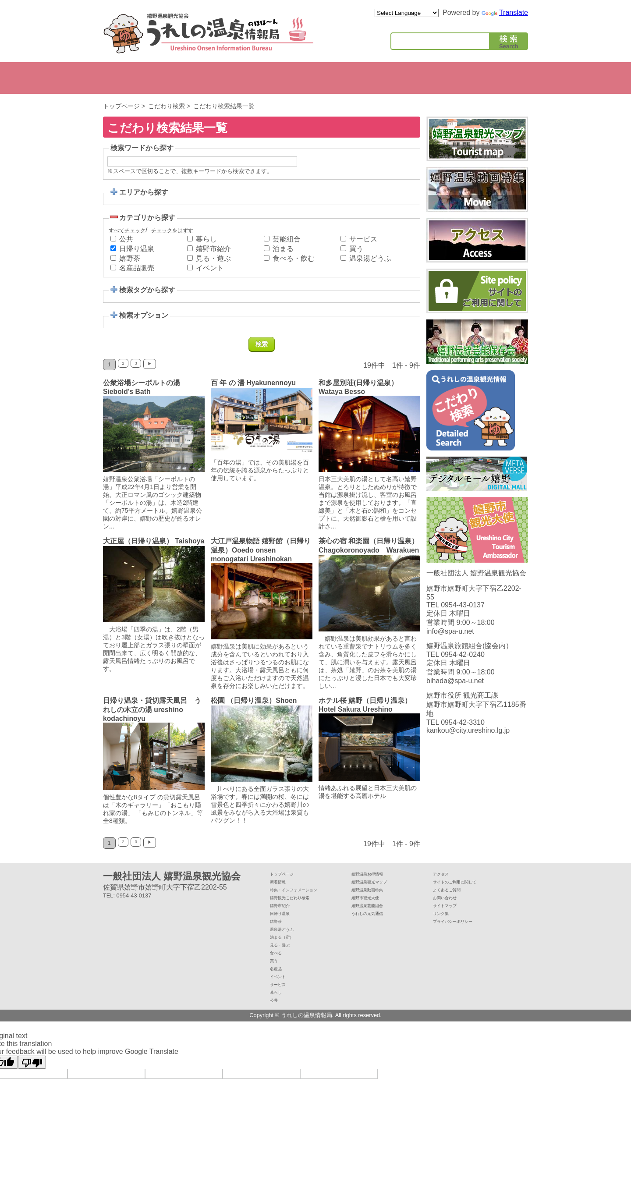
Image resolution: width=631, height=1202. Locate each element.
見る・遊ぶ (213, 258)
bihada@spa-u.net (455, 692)
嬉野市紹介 (126, 78)
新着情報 (281, 889)
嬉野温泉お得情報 (374, 881)
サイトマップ (450, 914)
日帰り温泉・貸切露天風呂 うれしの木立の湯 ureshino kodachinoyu (152, 717)
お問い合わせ (450, 906)
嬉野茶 (129, 258)
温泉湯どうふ (370, 258)
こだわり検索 (166, 106)
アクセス (444, 881)
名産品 (278, 981)
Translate (505, 12)
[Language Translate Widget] (407, 13)
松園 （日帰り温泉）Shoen (254, 708)
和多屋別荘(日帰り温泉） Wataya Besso (362, 387)
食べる (278, 964)
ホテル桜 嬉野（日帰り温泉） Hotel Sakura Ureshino (407, 713)
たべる (265, 78)
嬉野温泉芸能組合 (374, 914)
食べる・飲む (294, 258)
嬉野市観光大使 (371, 906)
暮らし (451, 78)
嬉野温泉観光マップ (377, 889)
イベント (358, 78)
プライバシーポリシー (461, 931)
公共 (498, 78)
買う (356, 248)
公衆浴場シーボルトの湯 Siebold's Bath (145, 387)
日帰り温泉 (136, 248)
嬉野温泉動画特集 (374, 898)
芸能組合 (287, 239)
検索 (508, 42)
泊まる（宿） (287, 948)
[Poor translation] (32, 1077)
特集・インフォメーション (304, 898)
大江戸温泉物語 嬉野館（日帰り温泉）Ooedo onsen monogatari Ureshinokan (261, 550)
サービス (405, 78)
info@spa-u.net (450, 643)
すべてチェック (127, 230)
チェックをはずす (172, 230)
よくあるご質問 (453, 898)
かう (312, 78)
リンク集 (444, 923)
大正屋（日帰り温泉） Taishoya (138, 545)
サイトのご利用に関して (464, 889)
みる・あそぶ (219, 78)
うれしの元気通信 (374, 923)
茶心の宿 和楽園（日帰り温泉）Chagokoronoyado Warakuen (368, 550)
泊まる (172, 78)
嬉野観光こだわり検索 (298, 906)
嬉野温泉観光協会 (208, 33)
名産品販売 (136, 268)
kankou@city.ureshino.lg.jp (468, 742)
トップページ (121, 106)
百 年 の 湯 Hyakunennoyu (254, 382)
